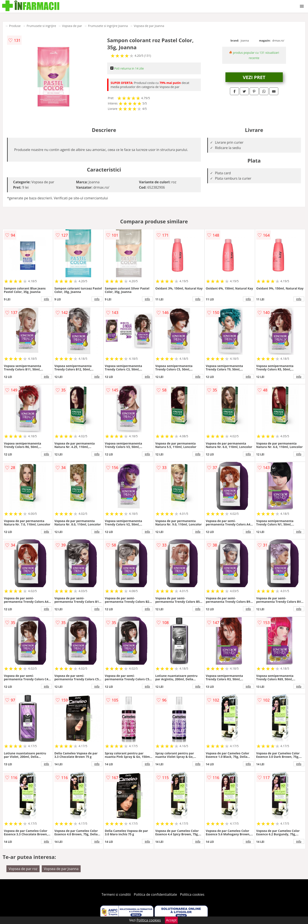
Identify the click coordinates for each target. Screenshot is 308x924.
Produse (15, 26)
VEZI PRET (254, 77)
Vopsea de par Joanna (149, 26)
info (46, 299)
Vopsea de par (72, 26)
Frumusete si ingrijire (41, 26)
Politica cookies (192, 894)
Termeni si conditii (116, 894)
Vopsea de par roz (23, 868)
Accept (171, 920)
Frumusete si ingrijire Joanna (108, 26)
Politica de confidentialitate (155, 894)
